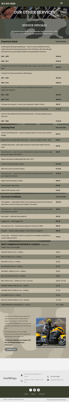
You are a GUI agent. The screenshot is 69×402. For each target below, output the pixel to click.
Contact (42, 394)
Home (26, 394)
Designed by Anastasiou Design (56, 400)
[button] (30, 390)
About (33, 394)
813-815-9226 (55, 377)
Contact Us (11, 350)
